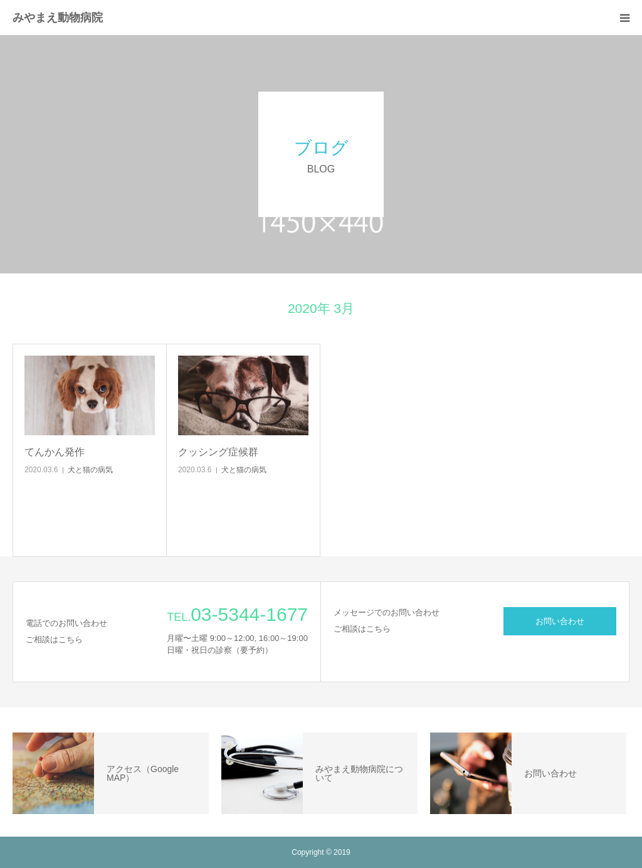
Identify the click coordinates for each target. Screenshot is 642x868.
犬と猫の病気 (90, 469)
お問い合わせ (559, 621)
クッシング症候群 (218, 452)
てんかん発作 (54, 452)
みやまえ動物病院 (58, 17)
